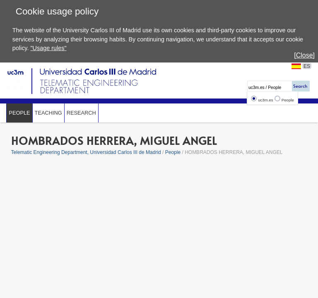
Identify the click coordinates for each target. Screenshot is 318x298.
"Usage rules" (48, 48)
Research (81, 113)
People (288, 100)
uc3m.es (265, 100)
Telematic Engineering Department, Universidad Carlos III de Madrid (86, 152)
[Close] (304, 55)
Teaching (48, 113)
